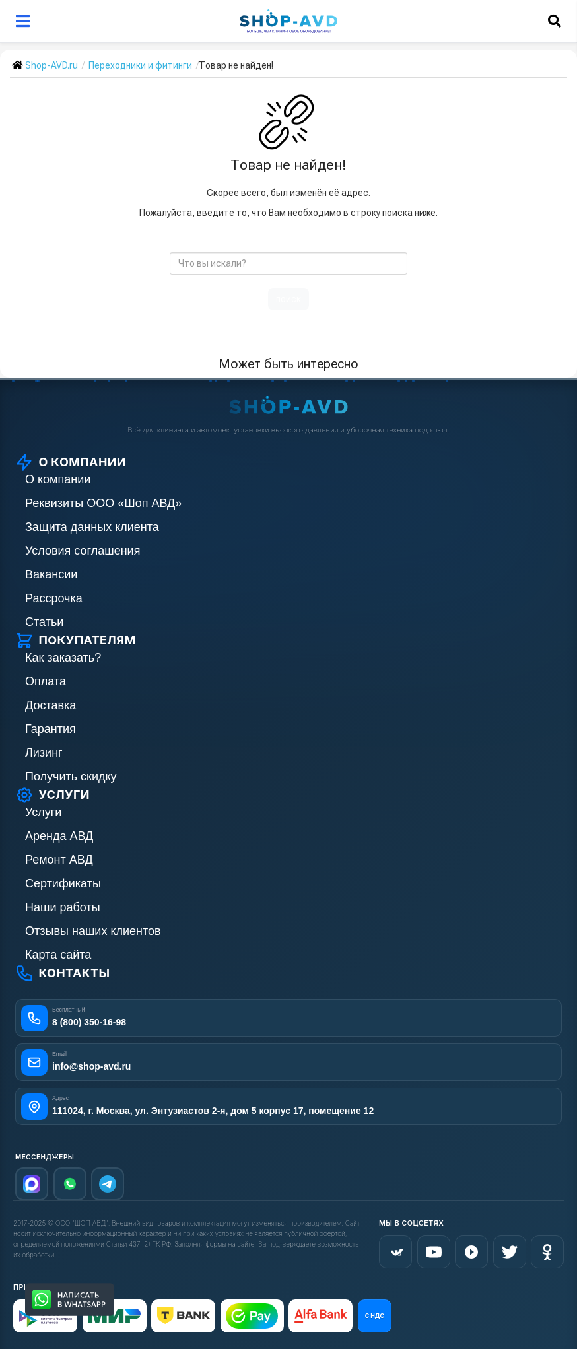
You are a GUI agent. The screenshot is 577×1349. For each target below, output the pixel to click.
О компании (57, 479)
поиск (288, 299)
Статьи (44, 622)
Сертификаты (63, 883)
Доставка (50, 705)
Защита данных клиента (92, 527)
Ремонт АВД (59, 859)
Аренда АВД (59, 836)
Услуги (43, 812)
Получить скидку (71, 776)
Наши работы (62, 907)
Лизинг (44, 752)
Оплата (45, 681)
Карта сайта (58, 954)
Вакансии (51, 574)
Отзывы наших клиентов (93, 931)
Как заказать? (63, 657)
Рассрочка (54, 598)
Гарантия (50, 729)
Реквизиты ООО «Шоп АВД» (103, 503)
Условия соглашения (82, 550)
